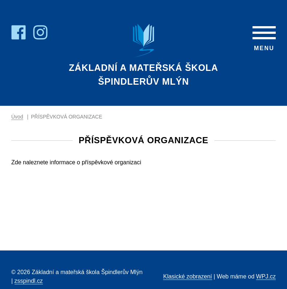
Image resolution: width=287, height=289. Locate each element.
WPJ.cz (266, 276)
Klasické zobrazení (187, 276)
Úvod (17, 117)
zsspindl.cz (29, 281)
